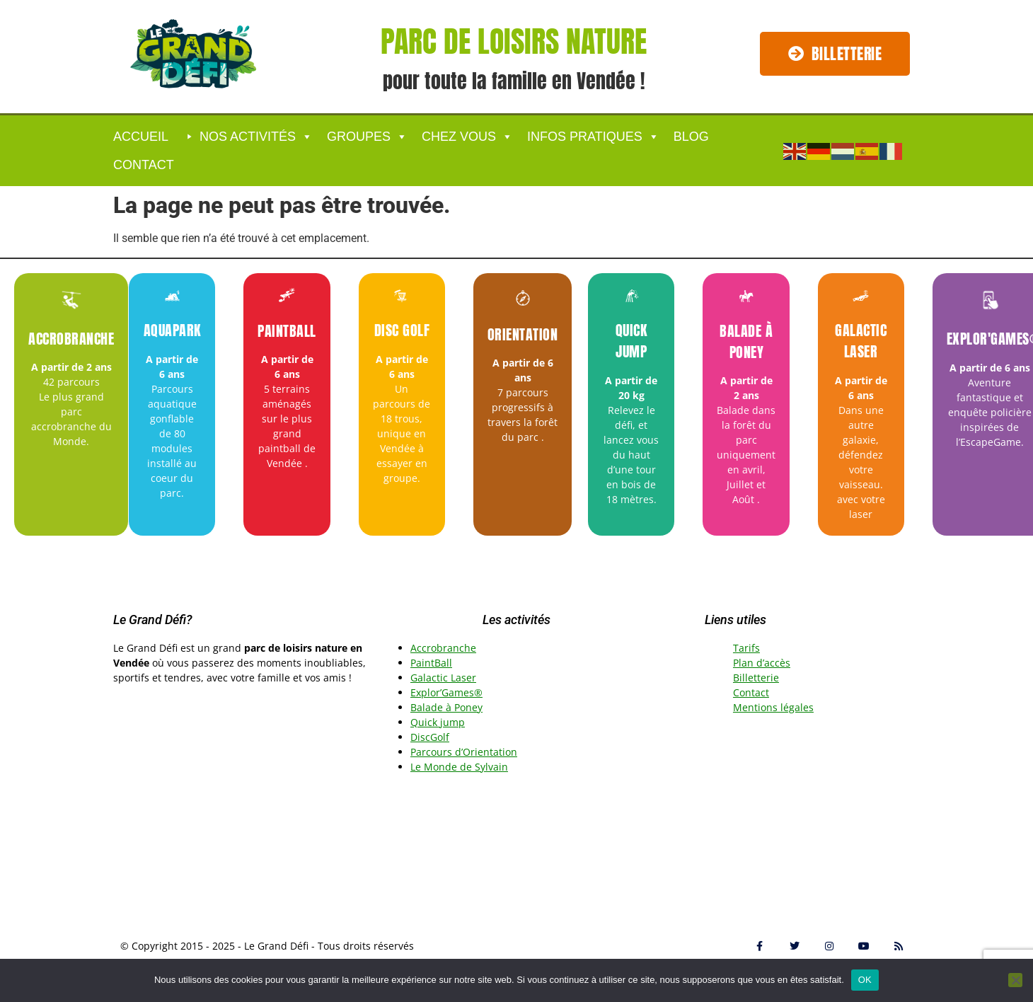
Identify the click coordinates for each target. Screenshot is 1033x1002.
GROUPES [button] (367, 136)
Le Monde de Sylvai (456, 766)
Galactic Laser (861, 340)
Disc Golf (402, 330)
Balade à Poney (746, 341)
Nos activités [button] (256, 136)
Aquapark (172, 330)
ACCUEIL (140, 136)
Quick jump (631, 340)
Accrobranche (71, 339)
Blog (691, 136)
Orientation (522, 334)
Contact (143, 165)
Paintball (287, 331)
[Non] (1015, 980)
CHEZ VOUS (467, 136)
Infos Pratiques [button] (593, 136)
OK (865, 979)
